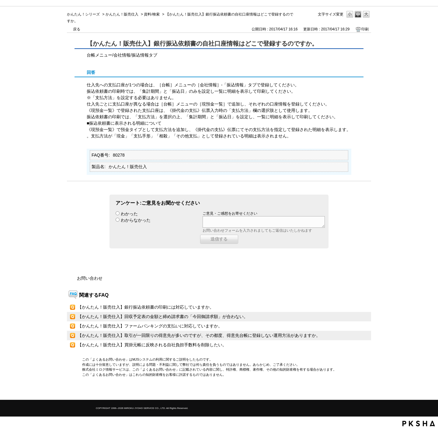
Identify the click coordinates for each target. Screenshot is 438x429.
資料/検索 (151, 14)
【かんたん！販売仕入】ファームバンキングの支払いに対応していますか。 (150, 325)
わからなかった (136, 220)
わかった (129, 213)
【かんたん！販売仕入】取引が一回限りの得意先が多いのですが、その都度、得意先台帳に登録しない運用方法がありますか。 (199, 335)
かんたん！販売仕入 (122, 14)
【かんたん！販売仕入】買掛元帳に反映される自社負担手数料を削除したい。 (152, 344)
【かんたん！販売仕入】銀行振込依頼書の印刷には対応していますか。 (146, 307)
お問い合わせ (90, 278)
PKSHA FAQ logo (418, 423)
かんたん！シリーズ (83, 14)
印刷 (365, 29)
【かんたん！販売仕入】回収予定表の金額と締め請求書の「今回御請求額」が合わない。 (163, 316)
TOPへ (356, 390)
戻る (76, 29)
